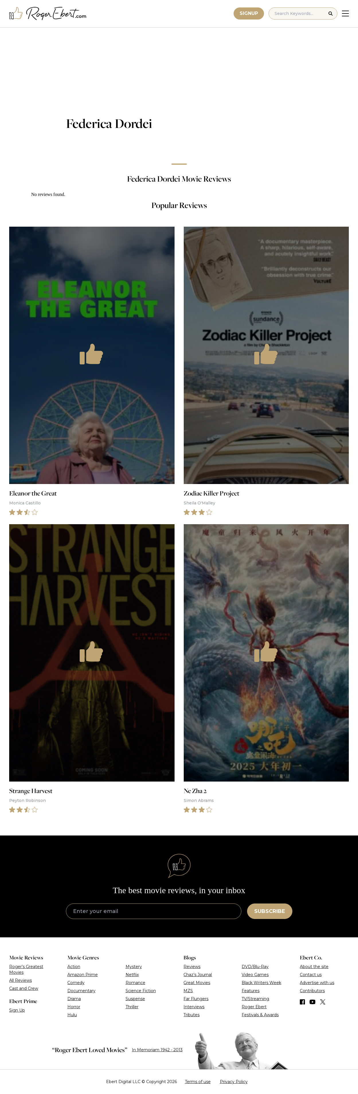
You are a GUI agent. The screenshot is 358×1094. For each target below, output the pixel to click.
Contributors (312, 990)
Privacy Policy (234, 1081)
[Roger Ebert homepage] (48, 13)
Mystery (134, 966)
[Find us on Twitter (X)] (322, 1001)
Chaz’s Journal (197, 974)
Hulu (72, 1014)
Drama (74, 998)
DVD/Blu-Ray (255, 966)
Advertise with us (317, 982)
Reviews (191, 966)
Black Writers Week (261, 982)
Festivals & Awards (260, 1014)
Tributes (191, 1014)
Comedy (76, 982)
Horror (73, 1006)
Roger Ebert (254, 1006)
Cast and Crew (23, 988)
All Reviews (20, 980)
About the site (314, 966)
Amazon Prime (82, 974)
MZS (188, 990)
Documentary (81, 990)
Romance (135, 982)
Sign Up (17, 1010)
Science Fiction (141, 990)
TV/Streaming (255, 998)
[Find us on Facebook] (302, 1001)
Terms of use (198, 1081)
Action (73, 966)
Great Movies (196, 982)
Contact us (311, 974)
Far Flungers (195, 998)
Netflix (132, 974)
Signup (249, 13)
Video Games (255, 974)
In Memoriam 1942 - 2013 (157, 1049)
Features (250, 990)
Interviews (193, 1006)
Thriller (132, 1006)
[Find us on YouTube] (313, 1002)
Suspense (135, 998)
